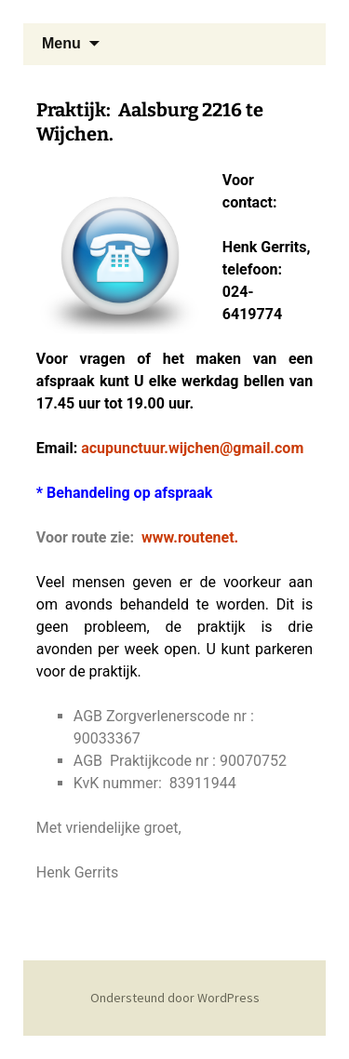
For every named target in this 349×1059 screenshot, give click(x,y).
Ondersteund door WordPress (175, 997)
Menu (61, 43)
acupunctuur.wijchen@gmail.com (192, 448)
